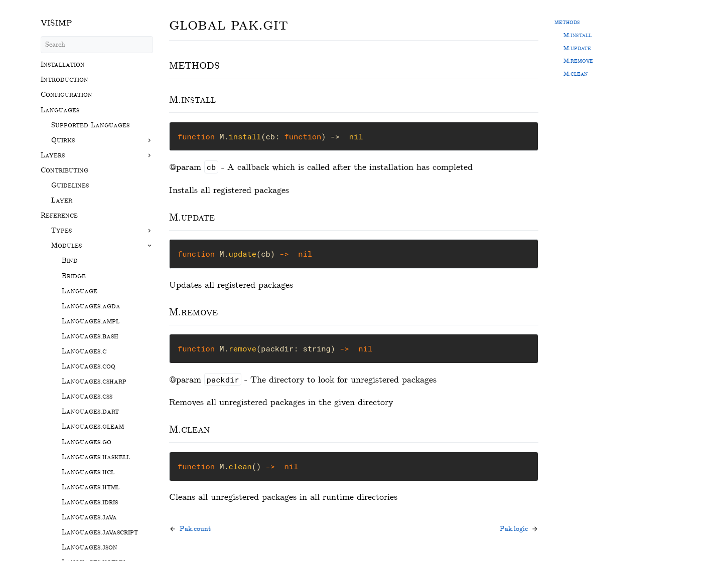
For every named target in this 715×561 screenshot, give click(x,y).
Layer (61, 200)
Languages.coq (88, 366)
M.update (577, 48)
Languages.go (86, 442)
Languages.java (89, 517)
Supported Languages (90, 125)
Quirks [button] (63, 140)
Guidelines (70, 185)
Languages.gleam (93, 426)
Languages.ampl (90, 321)
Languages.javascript (100, 532)
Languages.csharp (94, 381)
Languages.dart (90, 411)
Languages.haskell (96, 457)
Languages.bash (90, 336)
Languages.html (90, 487)
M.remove (578, 60)
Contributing (64, 170)
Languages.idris (90, 502)
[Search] (97, 44)
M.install (577, 35)
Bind (70, 260)
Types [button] (61, 230)
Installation (63, 64)
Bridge (74, 276)
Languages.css (87, 396)
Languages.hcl (88, 472)
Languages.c (84, 351)
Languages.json (89, 547)
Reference (59, 215)
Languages (60, 110)
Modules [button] (66, 245)
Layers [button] (53, 155)
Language (79, 291)
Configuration (66, 94)
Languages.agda (91, 306)
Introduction (64, 79)
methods (567, 22)
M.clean (575, 73)
